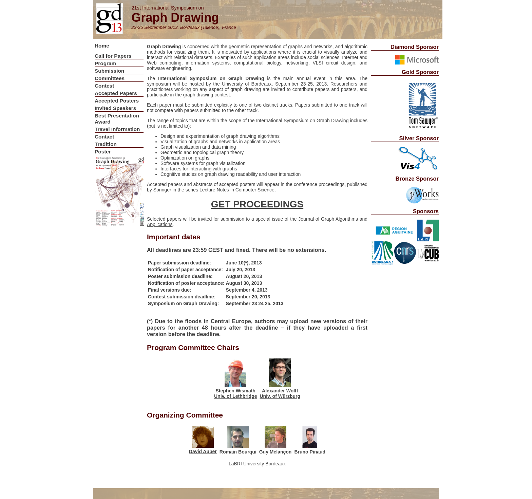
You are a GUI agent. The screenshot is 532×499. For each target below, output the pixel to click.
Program (105, 63)
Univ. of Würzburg (280, 396)
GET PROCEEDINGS (257, 204)
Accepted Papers (116, 93)
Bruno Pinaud (309, 452)
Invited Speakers (115, 108)
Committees (110, 78)
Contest (104, 86)
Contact (104, 137)
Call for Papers (113, 56)
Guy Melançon (275, 452)
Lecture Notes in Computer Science (237, 189)
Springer (162, 189)
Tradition (106, 144)
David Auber (203, 451)
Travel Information (117, 129)
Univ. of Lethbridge (235, 396)
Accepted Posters (117, 101)
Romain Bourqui (238, 452)
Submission (109, 71)
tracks (286, 105)
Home (102, 46)
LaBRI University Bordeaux (257, 463)
